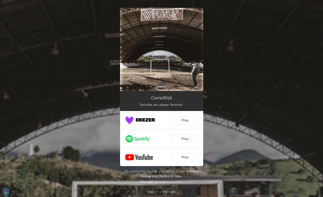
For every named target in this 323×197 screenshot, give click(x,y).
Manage (146, 182)
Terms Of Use (170, 176)
